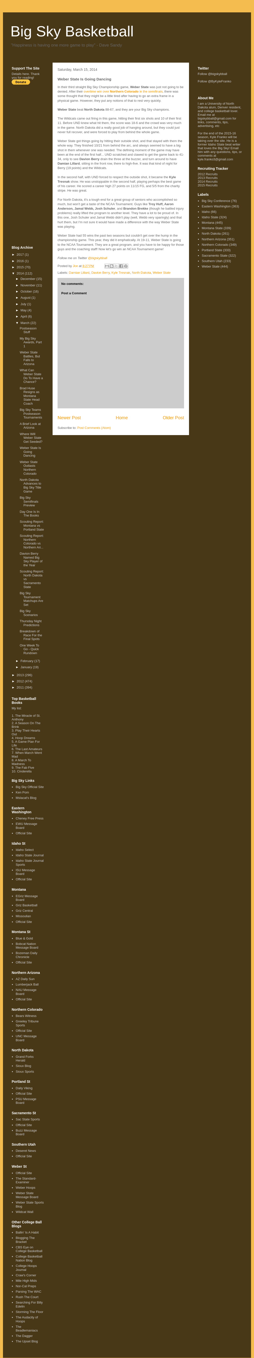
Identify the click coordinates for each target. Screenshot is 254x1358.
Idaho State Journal (30, 855)
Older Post (173, 417)
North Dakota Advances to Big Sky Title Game (30, 485)
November (28, 285)
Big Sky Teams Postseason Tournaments (31, 413)
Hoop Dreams (25, 738)
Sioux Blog (23, 1066)
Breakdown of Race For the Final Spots (31, 635)
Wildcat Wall (24, 1212)
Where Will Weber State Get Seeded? (31, 438)
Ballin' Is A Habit (27, 1232)
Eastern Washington (216, 206)
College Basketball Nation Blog (29, 1258)
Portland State (212, 250)
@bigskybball (97, 258)
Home (122, 417)
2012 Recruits (208, 174)
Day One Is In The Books (29, 514)
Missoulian (23, 916)
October (27, 291)
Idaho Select (24, 850)
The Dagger (24, 1336)
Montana (208, 222)
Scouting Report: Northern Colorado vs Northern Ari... (32, 541)
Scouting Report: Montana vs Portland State (32, 525)
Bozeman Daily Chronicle (26, 955)
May (24, 310)
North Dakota (141, 272)
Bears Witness (26, 1016)
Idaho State (210, 217)
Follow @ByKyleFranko (214, 81)
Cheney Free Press (29, 818)
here (25, 74)
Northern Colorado (215, 245)
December (28, 279)
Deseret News (26, 1151)
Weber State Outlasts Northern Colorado (28, 467)
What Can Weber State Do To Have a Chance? (31, 376)
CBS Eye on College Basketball (29, 1249)
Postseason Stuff (28, 330)
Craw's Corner (26, 1275)
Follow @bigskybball (212, 74)
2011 (21, 687)
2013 (21, 675)
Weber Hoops (25, 1187)
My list (16, 708)
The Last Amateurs (28, 749)
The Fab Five (24, 767)
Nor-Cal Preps (26, 1286)
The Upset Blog (27, 1341)
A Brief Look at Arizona (30, 426)
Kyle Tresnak (120, 272)
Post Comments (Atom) (94, 428)
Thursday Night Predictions (30, 623)
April (24, 316)
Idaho (206, 212)
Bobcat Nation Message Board (27, 946)
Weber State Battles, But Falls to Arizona (30, 358)
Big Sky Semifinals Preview (29, 501)
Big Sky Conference (216, 201)
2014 (21, 273)
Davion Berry (100, 272)
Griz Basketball (26, 905)
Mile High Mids (26, 1281)
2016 (21, 261)
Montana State (212, 228)
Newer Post (69, 417)
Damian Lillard (79, 272)
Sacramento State (214, 255)
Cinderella (24, 771)
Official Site (24, 833)
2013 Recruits (208, 178)
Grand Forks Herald (24, 1058)
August (26, 297)
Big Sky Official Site (30, 787)
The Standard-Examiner (26, 1180)
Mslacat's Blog (26, 798)
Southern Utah (212, 261)
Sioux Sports (25, 1071)
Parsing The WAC (28, 1291)
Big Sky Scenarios (29, 613)
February (27, 661)
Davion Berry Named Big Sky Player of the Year (31, 559)
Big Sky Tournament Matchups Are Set (31, 599)
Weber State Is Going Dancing (30, 451)
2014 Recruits (208, 181)
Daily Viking (24, 1088)
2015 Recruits (208, 185)
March (26, 323)
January (27, 667)
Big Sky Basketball (72, 31)
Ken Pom (22, 792)
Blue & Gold (24, 938)
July (24, 304)
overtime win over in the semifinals (123, 91)
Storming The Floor (29, 1312)
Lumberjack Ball (27, 984)
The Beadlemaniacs (27, 1329)
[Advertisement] (31, 165)
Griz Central (24, 911)
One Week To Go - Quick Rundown (29, 649)
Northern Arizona (214, 239)
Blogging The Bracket (25, 1240)
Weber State (162, 272)
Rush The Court (27, 1297)
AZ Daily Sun (25, 979)
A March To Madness (21, 762)
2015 (21, 267)
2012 (21, 681)
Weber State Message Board (27, 1195)
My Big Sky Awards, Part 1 (31, 342)
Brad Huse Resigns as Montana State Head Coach (29, 395)
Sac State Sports (28, 1119)
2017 (21, 254)
